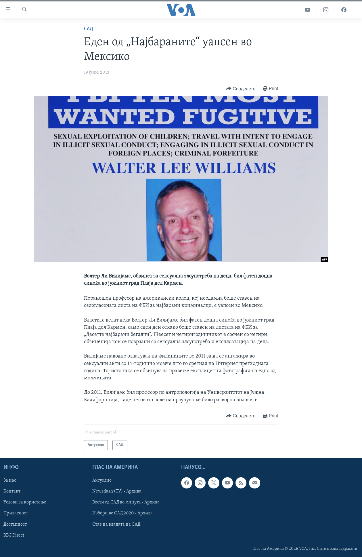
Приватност (15, 513)
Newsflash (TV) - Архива (116, 491)
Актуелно (102, 480)
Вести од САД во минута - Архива (126, 502)
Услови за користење (24, 502)
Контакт (11, 491)
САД (88, 29)
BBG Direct (13, 535)
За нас (9, 480)
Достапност (15, 524)
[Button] (240, 89)
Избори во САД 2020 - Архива (122, 513)
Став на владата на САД (116, 524)
